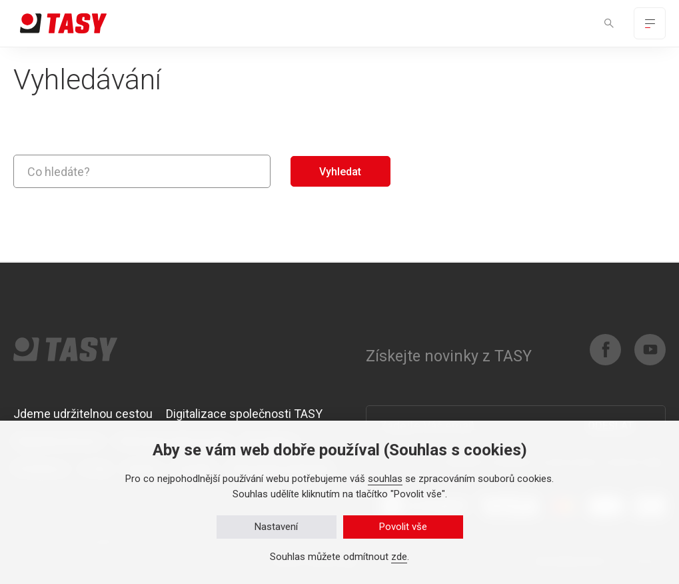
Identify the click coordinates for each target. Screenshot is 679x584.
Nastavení (276, 527)
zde (399, 557)
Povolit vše (403, 527)
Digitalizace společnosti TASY (244, 414)
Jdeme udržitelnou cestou (83, 414)
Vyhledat (340, 171)
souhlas (385, 479)
